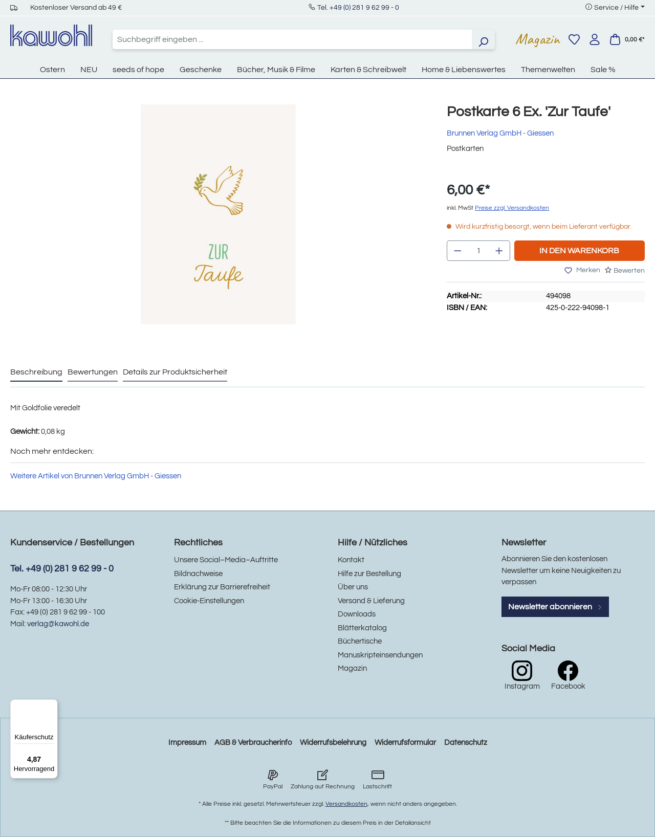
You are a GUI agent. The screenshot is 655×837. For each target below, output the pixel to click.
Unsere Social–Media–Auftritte (226, 560)
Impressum (187, 742)
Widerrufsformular (405, 742)
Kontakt (351, 560)
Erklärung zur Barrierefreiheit (222, 587)
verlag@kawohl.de (58, 624)
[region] (218, 224)
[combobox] (292, 39)
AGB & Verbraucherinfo (253, 742)
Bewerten (629, 270)
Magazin (537, 39)
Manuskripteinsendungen (380, 655)
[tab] (36, 372)
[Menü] (52, 705)
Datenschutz (465, 742)
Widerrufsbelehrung (333, 742)
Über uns (353, 587)
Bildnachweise (198, 574)
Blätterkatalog (362, 628)
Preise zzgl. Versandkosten (512, 208)
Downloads (357, 614)
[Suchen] (483, 39)
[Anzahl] (479, 250)
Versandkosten (346, 804)
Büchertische (360, 641)
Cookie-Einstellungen (209, 601)
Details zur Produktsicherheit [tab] (175, 372)
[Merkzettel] (574, 39)
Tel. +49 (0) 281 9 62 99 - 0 (358, 7)
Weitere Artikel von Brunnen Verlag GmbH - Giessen (95, 476)
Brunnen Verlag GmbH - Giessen (500, 133)
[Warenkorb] (627, 39)
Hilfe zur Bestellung (369, 574)
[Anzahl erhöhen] (499, 250)
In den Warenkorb (579, 251)
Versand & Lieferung (371, 601)
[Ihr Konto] (594, 39)
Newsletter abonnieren (555, 607)
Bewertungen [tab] (93, 372)
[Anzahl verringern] (457, 250)
